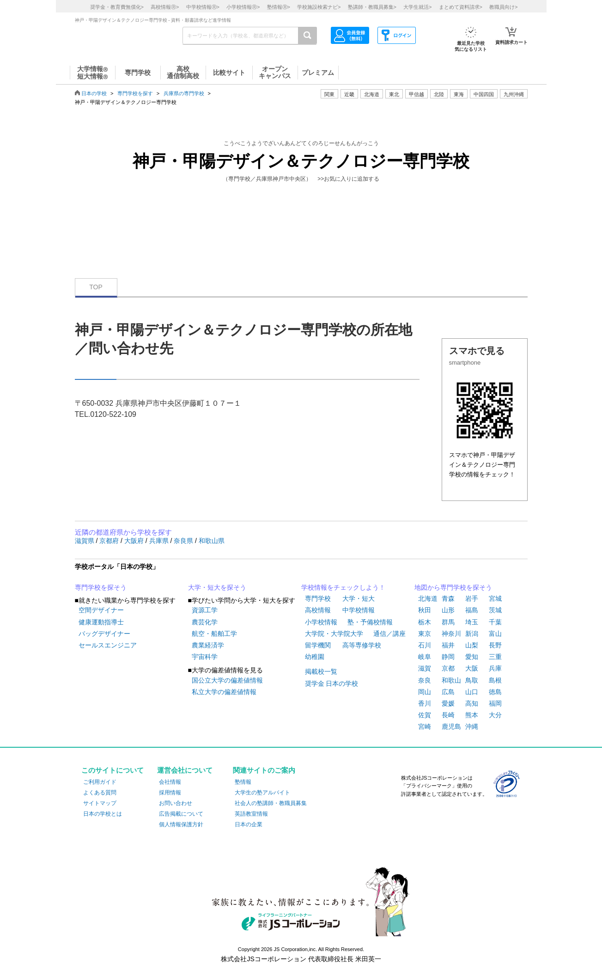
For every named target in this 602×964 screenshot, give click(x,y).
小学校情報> (243, 7)
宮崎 (424, 726)
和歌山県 (212, 540)
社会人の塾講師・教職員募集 (271, 803)
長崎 (448, 715)
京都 (448, 668)
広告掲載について (181, 814)
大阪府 (135, 540)
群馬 (448, 622)
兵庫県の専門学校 (184, 93)
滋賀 (424, 668)
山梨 (471, 645)
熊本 (471, 715)
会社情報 (170, 782)
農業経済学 (208, 645)
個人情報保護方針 (181, 824)
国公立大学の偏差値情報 (227, 680)
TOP (96, 287)
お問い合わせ (175, 803)
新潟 (471, 633)
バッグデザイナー (104, 633)
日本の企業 (248, 824)
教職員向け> (503, 7)
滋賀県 (85, 540)
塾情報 (243, 782)
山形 (448, 610)
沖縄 (471, 726)
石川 (424, 645)
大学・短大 (358, 598)
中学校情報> (202, 7)
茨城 (495, 610)
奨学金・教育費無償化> (117, 7)
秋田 (424, 610)
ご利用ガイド (99, 782)
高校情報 (318, 610)
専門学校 (318, 598)
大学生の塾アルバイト (262, 792)
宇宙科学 (205, 656)
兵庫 (495, 668)
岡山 (424, 692)
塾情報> (278, 7)
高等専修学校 (361, 645)
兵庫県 (159, 540)
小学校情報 (321, 622)
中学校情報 (358, 610)
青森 (448, 598)
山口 (471, 692)
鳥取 (471, 680)
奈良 (424, 680)
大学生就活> (417, 7)
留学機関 (318, 645)
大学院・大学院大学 (334, 633)
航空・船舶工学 (214, 633)
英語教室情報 (251, 814)
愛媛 (448, 703)
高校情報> (165, 7)
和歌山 (451, 680)
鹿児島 (451, 726)
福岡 (495, 703)
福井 (448, 645)
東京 (424, 633)
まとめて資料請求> (460, 7)
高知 (471, 703)
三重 (495, 656)
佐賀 (424, 715)
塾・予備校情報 (370, 622)
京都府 (110, 540)
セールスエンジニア (108, 645)
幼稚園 (314, 656)
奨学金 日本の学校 (332, 683)
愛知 (471, 656)
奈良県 (184, 540)
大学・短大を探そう (217, 587)
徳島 (495, 692)
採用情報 (170, 792)
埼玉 (471, 622)
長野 (495, 645)
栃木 (424, 622)
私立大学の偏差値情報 (224, 692)
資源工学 (205, 610)
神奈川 (451, 633)
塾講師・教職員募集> (372, 7)
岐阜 (424, 656)
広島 (448, 692)
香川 (424, 703)
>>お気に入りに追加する (348, 179)
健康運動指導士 (101, 622)
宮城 (495, 598)
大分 (495, 715)
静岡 (448, 656)
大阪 (471, 668)
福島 (471, 610)
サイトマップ (99, 803)
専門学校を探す (135, 93)
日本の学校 (94, 93)
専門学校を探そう (101, 587)
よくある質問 (99, 792)
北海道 (371, 94)
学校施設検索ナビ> (319, 7)
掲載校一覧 (321, 671)
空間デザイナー (101, 610)
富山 (495, 633)
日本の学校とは (102, 814)
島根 (495, 680)
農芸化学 (205, 622)
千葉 (495, 622)
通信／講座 (389, 633)
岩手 (471, 598)
